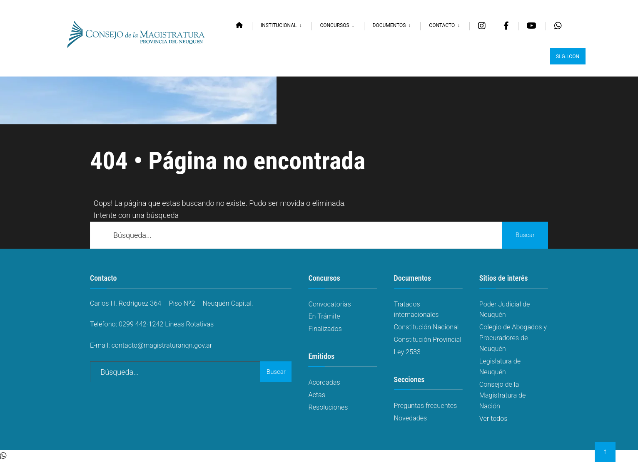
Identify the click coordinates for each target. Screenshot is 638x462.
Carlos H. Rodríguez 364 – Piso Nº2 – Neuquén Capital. (171, 303)
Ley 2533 (407, 352)
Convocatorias (329, 304)
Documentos (389, 25)
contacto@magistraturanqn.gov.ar (162, 345)
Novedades (410, 418)
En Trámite (324, 316)
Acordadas (324, 382)
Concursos (334, 25)
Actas (316, 395)
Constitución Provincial (427, 339)
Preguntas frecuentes (425, 406)
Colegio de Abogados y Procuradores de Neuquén (513, 338)
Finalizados (324, 329)
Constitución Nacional (426, 327)
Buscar (525, 235)
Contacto (442, 25)
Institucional (279, 25)
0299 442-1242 (141, 324)
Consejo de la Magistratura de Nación (502, 395)
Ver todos (493, 418)
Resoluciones (328, 407)
